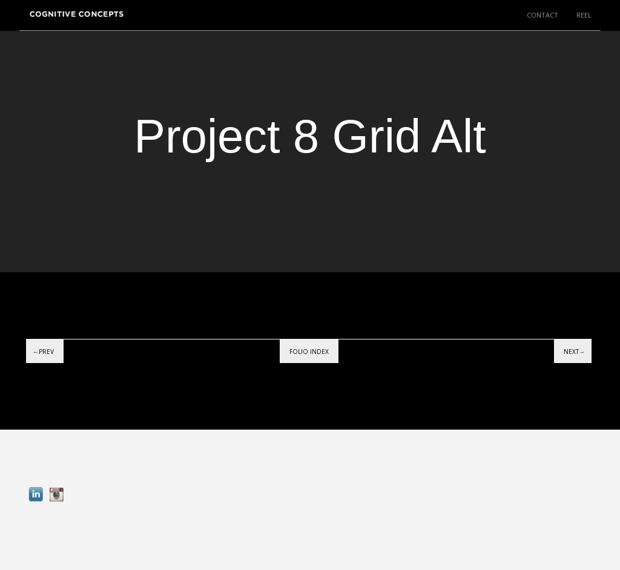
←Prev (43, 351)
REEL (584, 14)
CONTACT (542, 14)
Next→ (574, 351)
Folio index (309, 351)
